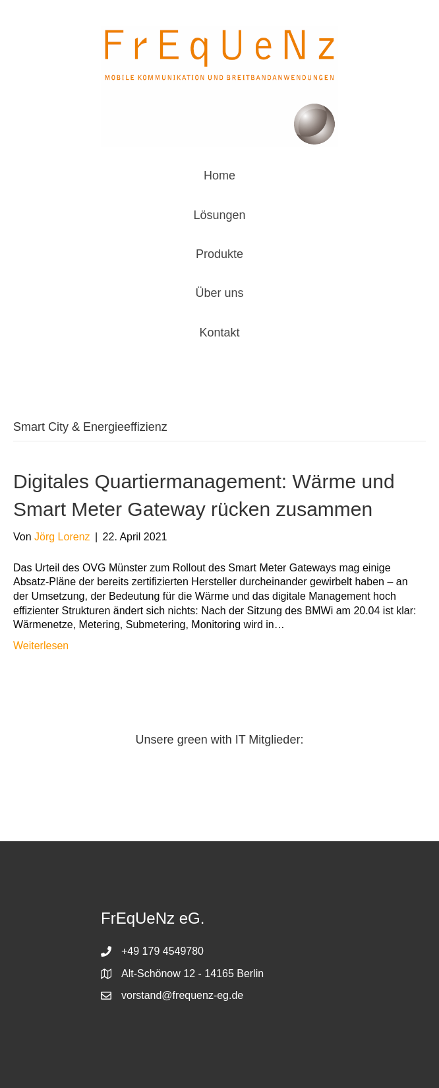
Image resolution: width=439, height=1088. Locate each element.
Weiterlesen (41, 645)
